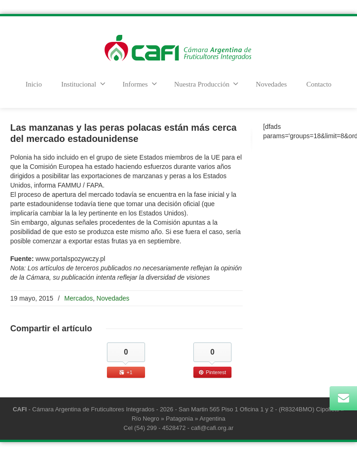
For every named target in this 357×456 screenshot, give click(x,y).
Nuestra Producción (206, 84)
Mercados (78, 298)
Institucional (83, 84)
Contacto (318, 84)
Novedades (271, 84)
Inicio (34, 84)
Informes (140, 84)
